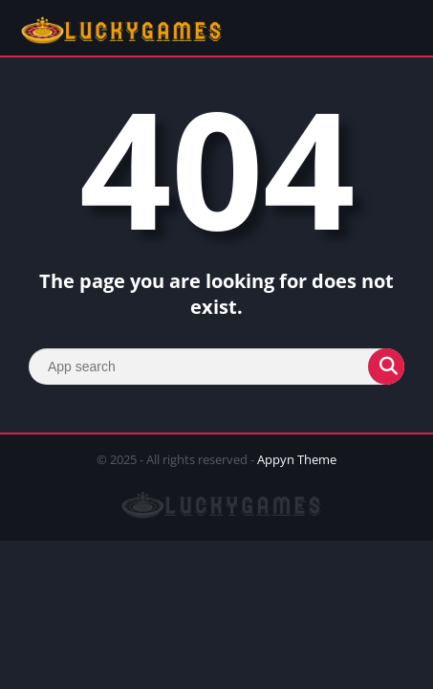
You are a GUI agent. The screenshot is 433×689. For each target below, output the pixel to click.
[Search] (216, 366)
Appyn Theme (296, 459)
